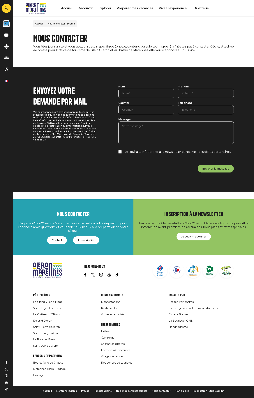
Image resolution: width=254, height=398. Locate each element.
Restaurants (109, 308)
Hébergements (110, 324)
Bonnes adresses (112, 295)
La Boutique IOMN (181, 320)
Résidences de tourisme (116, 362)
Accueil (66, 8)
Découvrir (85, 8)
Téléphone (185, 103)
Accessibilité (86, 240)
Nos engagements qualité (131, 391)
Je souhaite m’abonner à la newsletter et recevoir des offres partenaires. (178, 152)
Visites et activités (112, 314)
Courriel (123, 103)
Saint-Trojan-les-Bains (47, 308)
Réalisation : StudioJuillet (208, 391)
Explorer (104, 8)
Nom (121, 86)
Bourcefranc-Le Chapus (48, 362)
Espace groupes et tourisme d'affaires (193, 308)
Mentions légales (66, 391)
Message (124, 119)
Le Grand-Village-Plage (48, 302)
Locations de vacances (115, 350)
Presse (85, 391)
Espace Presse (178, 314)
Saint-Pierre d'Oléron (46, 327)
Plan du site (182, 391)
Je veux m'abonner (193, 236)
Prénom (183, 86)
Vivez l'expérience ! (173, 8)
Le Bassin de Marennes (47, 356)
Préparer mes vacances (135, 8)
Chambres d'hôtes (113, 344)
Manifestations (110, 302)
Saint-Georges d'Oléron (48, 333)
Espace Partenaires (181, 302)
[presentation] (146, 166)
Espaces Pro (177, 295)
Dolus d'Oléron (42, 320)
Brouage (38, 375)
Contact (57, 240)
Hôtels (105, 331)
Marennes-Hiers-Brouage (49, 369)
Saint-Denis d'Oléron (46, 345)
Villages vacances (112, 356)
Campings (107, 337)
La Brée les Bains (44, 339)
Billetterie (201, 8)
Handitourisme (178, 327)
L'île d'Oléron (41, 295)
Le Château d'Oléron (46, 314)
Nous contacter (161, 391)
